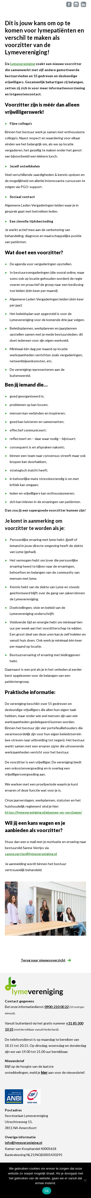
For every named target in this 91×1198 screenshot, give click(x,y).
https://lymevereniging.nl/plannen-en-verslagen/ (43, 812)
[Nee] (85, 1180)
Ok (47, 1191)
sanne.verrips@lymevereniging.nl (31, 854)
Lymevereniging (22, 64)
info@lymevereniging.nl (23, 1142)
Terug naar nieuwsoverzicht (45, 960)
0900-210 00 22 (56, 1007)
